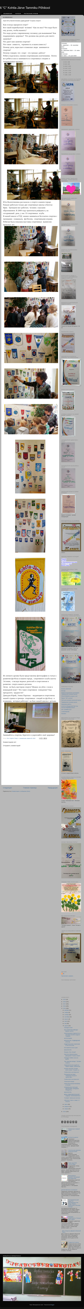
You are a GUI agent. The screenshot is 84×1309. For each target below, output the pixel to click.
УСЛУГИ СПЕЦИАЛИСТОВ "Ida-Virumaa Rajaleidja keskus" (69, 707)
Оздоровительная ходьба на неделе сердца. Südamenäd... (72, 1065)
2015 (64, 1008)
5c (63, 973)
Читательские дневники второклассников (74, 1151)
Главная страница (30, 788)
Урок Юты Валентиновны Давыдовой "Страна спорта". (72, 1055)
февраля (66, 1106)
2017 (64, 1004)
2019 (64, 999)
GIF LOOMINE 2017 (66, 709)
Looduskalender (65, 711)
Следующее (7, 788)
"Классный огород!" (69, 1081)
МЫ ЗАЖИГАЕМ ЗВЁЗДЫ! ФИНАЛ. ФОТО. (71, 1030)
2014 (64, 1111)
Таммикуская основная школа (69, 702)
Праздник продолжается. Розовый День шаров (74, 1218)
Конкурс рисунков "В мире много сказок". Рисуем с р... (72, 1069)
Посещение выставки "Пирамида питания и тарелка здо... (70, 1076)
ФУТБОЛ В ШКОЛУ (73, 1137)
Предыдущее (53, 788)
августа (66, 1019)
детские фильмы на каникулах (69, 1189)
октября (66, 1014)
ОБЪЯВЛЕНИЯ (7, 13)
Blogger (52, 1304)
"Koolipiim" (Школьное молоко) (72, 1098)
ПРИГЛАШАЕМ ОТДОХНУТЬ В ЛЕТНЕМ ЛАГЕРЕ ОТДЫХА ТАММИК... (72, 1035)
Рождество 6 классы (73, 1242)
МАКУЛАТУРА (67, 1050)
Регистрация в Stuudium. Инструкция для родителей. (74, 1177)
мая (65, 1023)
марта (66, 1104)
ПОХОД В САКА (68, 1027)
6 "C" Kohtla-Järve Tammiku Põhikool (25, 7)
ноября (66, 1012)
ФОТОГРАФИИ (68, 1038)
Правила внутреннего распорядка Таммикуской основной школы (70, 693)
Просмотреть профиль (67, 976)
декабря (66, 1010)
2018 (64, 1001)
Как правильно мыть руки (71, 1047)
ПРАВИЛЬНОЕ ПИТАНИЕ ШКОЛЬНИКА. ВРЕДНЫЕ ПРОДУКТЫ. (71, 1089)
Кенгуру (63, 690)
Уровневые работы (66, 704)
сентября (67, 1016)
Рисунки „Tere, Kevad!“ (70, 1052)
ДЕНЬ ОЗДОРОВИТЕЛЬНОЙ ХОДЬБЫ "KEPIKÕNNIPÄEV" (72, 1095)
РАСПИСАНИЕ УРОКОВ (31, 13)
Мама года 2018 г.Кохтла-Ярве (72, 1163)
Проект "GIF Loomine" (67, 698)
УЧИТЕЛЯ (18, 13)
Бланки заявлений (66, 688)
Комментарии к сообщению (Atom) (21, 791)
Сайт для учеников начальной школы (71, 700)
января (66, 1108)
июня (65, 1021)
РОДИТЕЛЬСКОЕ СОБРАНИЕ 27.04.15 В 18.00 (72, 1044)
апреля (66, 1025)
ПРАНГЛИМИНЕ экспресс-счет (69, 696)
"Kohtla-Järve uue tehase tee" (71, 1072)
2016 (64, 1006)
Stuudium (63, 713)
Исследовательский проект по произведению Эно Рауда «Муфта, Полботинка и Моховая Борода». (74, 1203)
